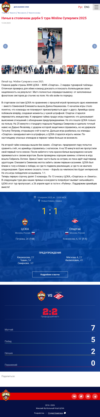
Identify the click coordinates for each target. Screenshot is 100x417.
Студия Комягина (55, 413)
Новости (13, 13)
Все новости (22, 13)
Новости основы (34, 13)
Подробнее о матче (50, 274)
